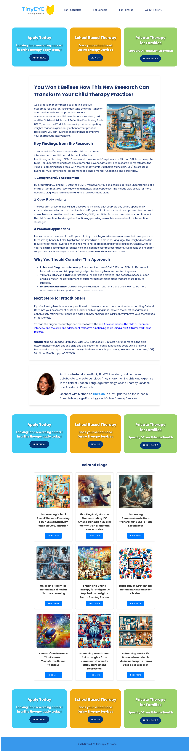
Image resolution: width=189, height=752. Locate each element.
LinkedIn (99, 394)
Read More (54, 536)
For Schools (100, 10)
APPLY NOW (39, 57)
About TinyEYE (153, 10)
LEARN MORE (150, 58)
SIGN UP (95, 57)
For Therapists (72, 10)
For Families (126, 10)
